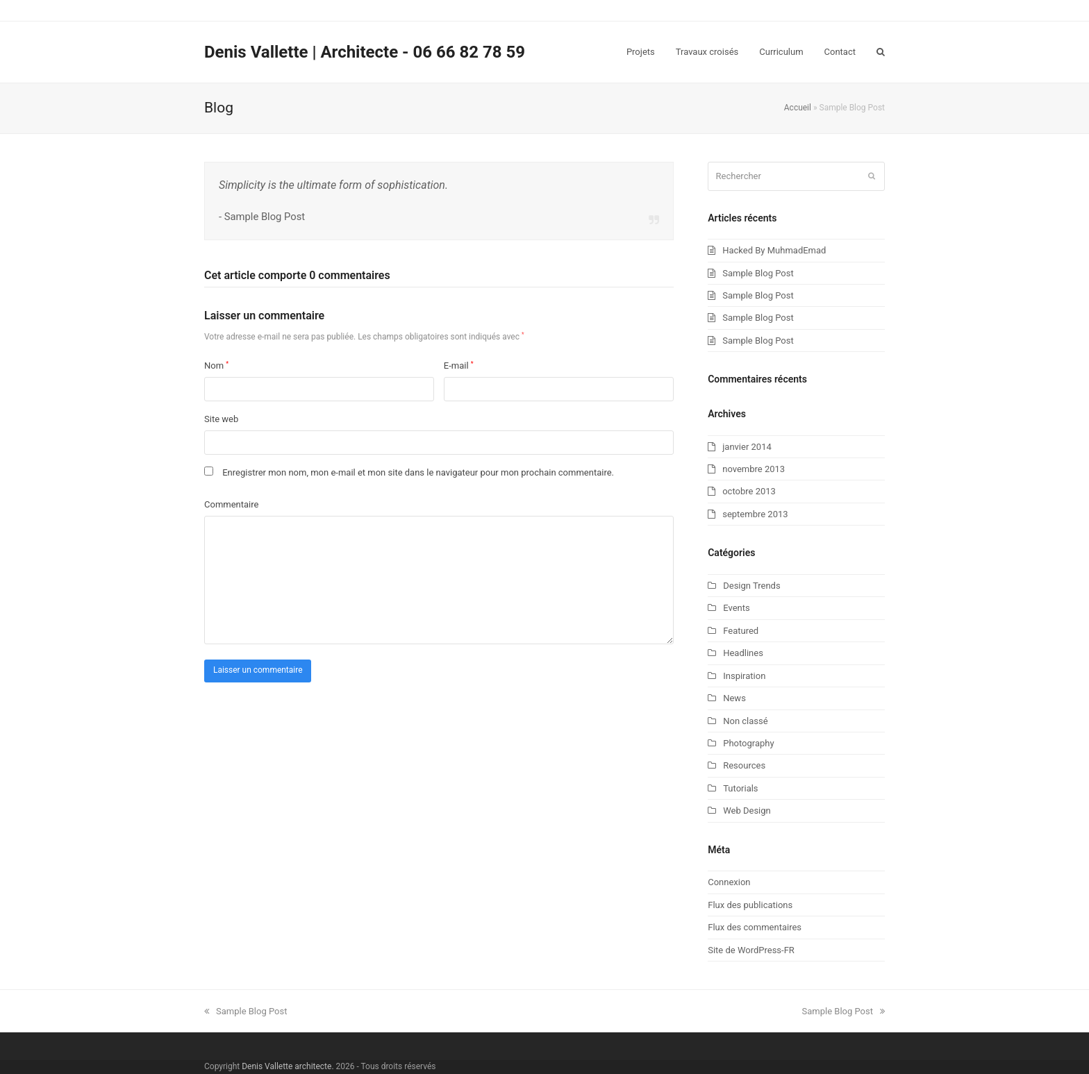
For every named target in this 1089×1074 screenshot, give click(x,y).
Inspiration (744, 676)
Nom (216, 365)
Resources (744, 765)
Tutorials (740, 788)
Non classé (745, 721)
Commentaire (231, 504)
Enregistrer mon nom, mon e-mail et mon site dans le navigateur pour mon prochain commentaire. (418, 472)
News (734, 698)
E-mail (459, 365)
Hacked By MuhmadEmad (774, 250)
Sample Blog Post (757, 273)
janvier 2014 (747, 447)
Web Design (747, 810)
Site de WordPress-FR (751, 950)
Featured (740, 631)
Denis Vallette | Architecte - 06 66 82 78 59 (364, 52)
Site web (221, 419)
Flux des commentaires (754, 927)
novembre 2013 (753, 469)
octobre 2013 (749, 491)
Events (736, 608)
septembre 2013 (755, 514)
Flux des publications (750, 905)
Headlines (743, 653)
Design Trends (751, 585)
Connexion (729, 882)
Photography (748, 743)
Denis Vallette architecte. (287, 1066)
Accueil (797, 107)
